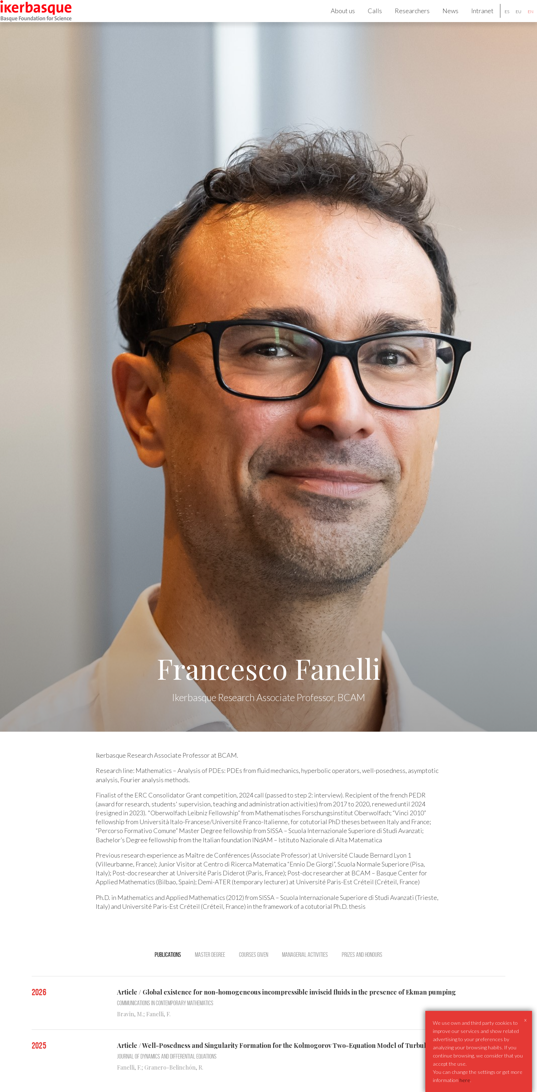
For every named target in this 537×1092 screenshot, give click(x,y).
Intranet (473, 20)
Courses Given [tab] (253, 973)
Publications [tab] (168, 973)
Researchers (403, 20)
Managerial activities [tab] (305, 973)
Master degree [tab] (210, 973)
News (441, 20)
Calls (365, 20)
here (464, 1080)
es (497, 20)
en (521, 20)
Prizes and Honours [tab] (362, 973)
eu (509, 20)
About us (333, 20)
